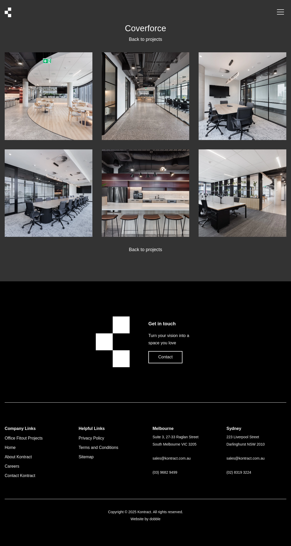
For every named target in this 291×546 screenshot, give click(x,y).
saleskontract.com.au (172, 458)
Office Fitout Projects (24, 438)
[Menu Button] (280, 12)
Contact (165, 357)
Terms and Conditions (98, 447)
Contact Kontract (20, 475)
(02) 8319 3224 (238, 472)
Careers (12, 466)
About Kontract (18, 457)
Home (10, 447)
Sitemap (86, 457)
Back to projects (145, 39)
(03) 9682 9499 (165, 472)
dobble (154, 519)
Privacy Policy (91, 438)
